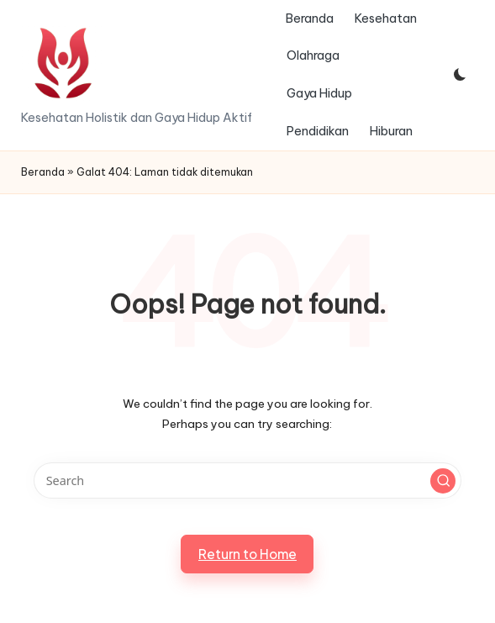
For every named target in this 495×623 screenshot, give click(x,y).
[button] (443, 481)
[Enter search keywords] (247, 480)
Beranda (43, 172)
